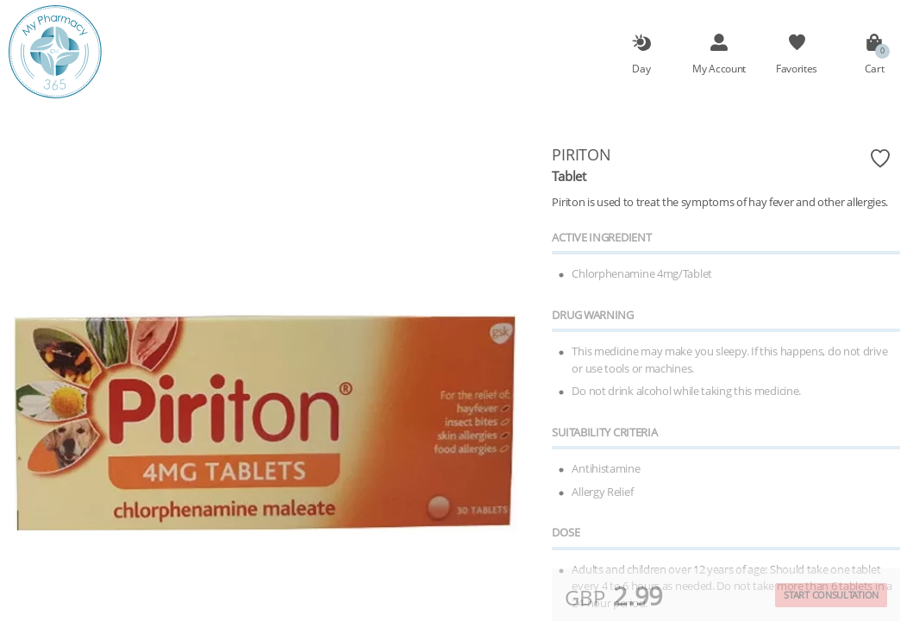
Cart (875, 68)
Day (641, 68)
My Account (719, 68)
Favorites (796, 68)
